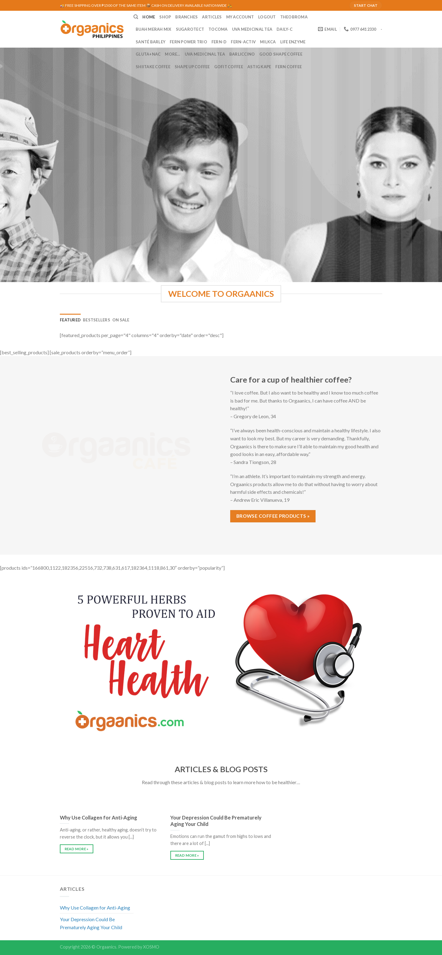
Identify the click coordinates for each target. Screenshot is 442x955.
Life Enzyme (293, 41)
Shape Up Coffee (192, 66)
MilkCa (268, 41)
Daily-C (285, 29)
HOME (148, 16)
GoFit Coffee (228, 66)
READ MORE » (77, 849)
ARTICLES (212, 16)
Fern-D (219, 41)
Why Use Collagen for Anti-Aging (95, 907)
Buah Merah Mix (154, 29)
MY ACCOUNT (240, 16)
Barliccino (242, 54)
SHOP (165, 16)
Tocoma (218, 29)
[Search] (136, 17)
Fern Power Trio (188, 41)
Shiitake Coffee (153, 66)
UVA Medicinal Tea (252, 29)
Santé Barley (150, 41)
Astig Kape (259, 66)
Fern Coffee (288, 66)
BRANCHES (186, 16)
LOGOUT (267, 16)
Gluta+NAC (148, 54)
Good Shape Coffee (280, 54)
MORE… (172, 54)
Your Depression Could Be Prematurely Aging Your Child (91, 923)
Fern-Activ (243, 41)
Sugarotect (190, 29)
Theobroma (294, 16)
